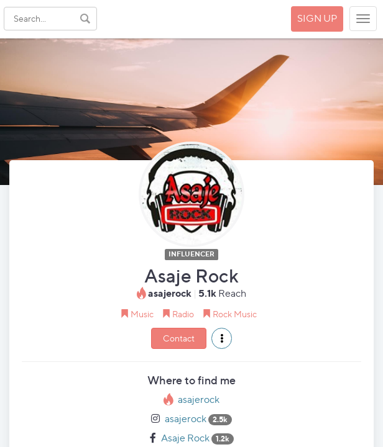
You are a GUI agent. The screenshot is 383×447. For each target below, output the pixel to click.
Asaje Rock (185, 438)
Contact (179, 338)
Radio (183, 314)
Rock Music (235, 314)
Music (142, 314)
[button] (221, 338)
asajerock (198, 399)
